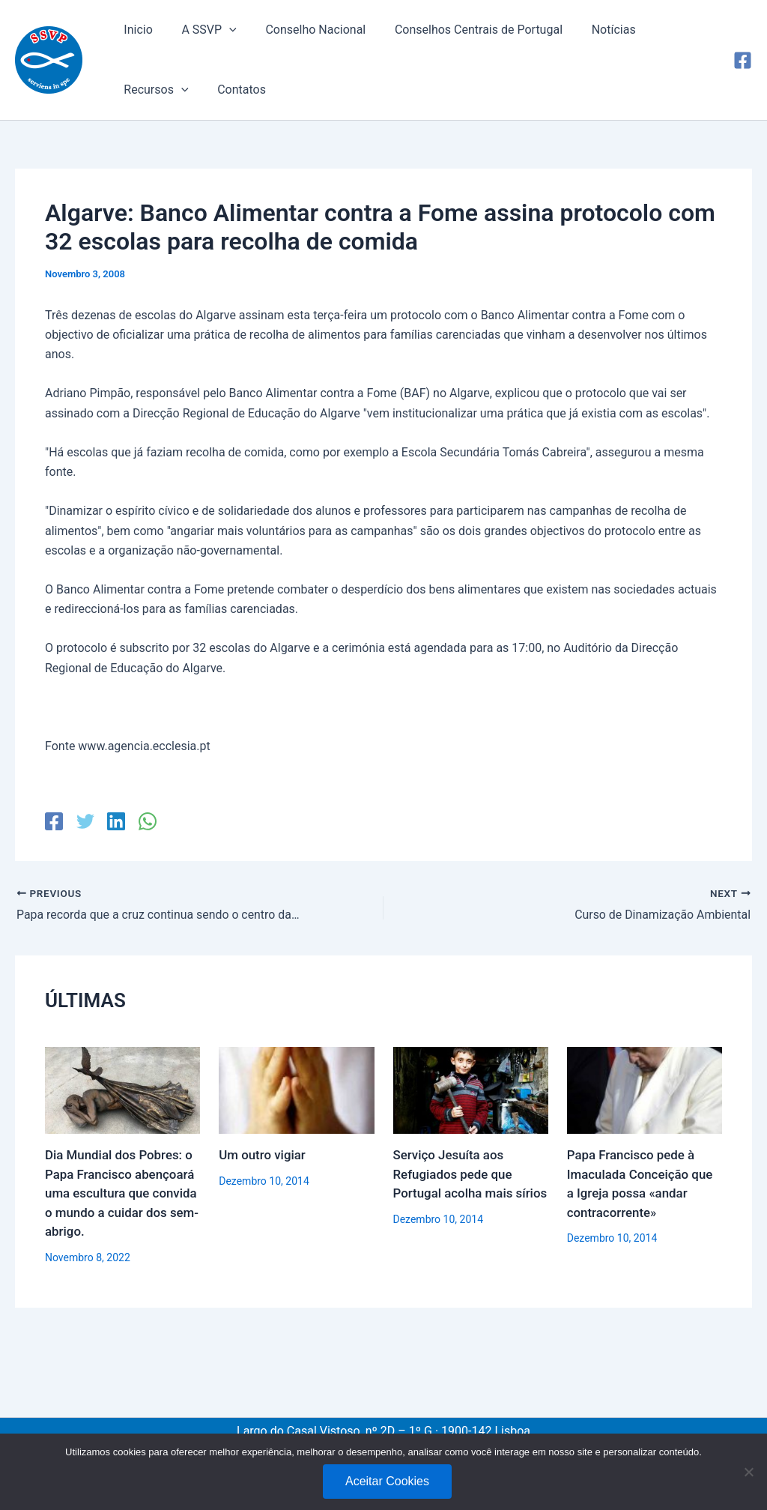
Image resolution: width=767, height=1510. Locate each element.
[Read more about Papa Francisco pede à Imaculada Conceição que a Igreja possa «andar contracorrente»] (644, 1089)
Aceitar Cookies (387, 1481)
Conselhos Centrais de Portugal (461, 29)
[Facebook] (742, 60)
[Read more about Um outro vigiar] (296, 1089)
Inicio (135, 29)
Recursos (669, 30)
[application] (221, 30)
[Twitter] (85, 821)
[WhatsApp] (146, 821)
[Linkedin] (115, 821)
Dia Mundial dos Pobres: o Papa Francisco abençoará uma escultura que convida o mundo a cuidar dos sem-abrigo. (122, 1193)
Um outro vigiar (262, 1154)
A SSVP (201, 30)
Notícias (591, 29)
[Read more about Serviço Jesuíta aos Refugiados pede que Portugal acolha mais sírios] (470, 1089)
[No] (748, 1471)
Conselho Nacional (303, 29)
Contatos (145, 89)
